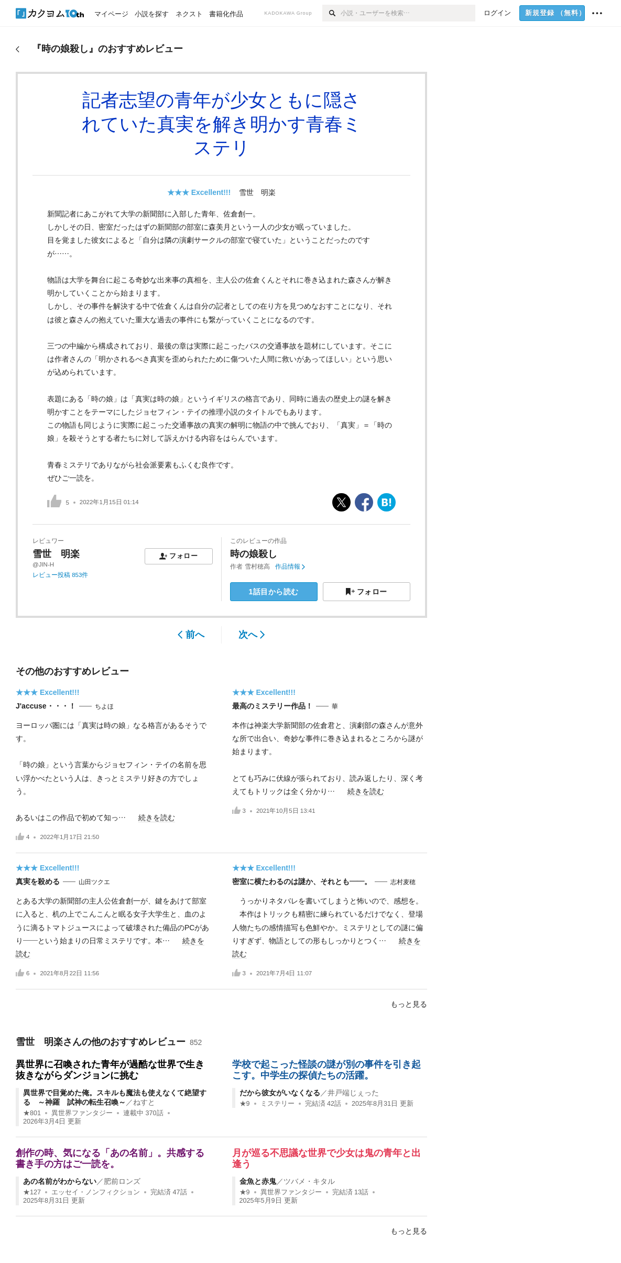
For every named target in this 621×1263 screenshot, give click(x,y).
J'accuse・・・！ (46, 706)
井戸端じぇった (353, 1092)
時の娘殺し (253, 554)
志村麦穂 (403, 882)
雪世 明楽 (257, 192)
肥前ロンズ (122, 1181)
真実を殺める (38, 881)
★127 (32, 1192)
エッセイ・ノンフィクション (95, 1192)
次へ (251, 634)
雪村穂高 (257, 566)
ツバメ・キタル (309, 1181)
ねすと (144, 1102)
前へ (191, 634)
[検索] (331, 13)
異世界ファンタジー (82, 1113)
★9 (244, 1103)
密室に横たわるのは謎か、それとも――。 (302, 881)
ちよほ (104, 706)
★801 (32, 1113)
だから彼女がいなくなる (279, 1092)
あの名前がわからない (59, 1181)
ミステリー (277, 1103)
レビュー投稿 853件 (60, 575)
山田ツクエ (94, 882)
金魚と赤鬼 (257, 1181)
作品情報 (290, 566)
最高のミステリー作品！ (272, 706)
